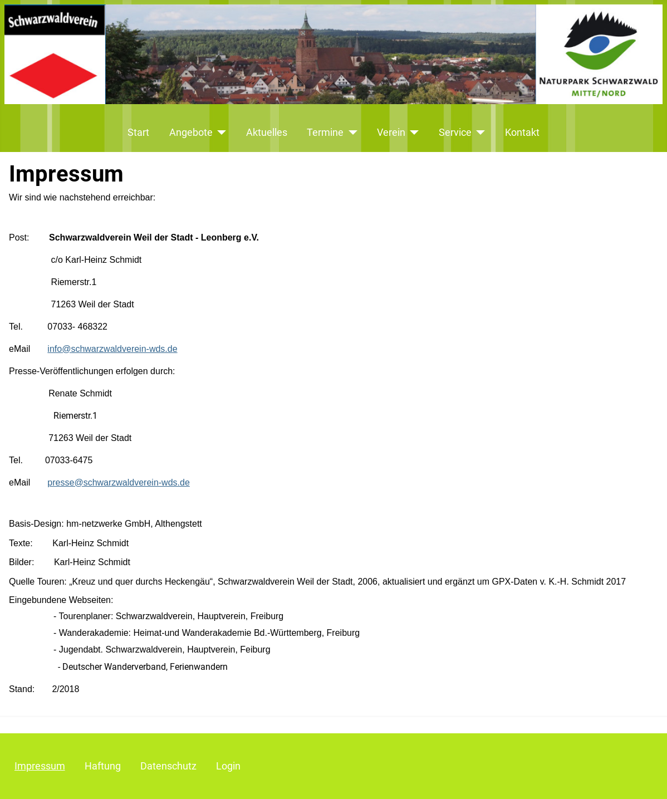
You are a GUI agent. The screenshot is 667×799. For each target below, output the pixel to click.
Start (138, 132)
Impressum (39, 766)
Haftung (103, 766)
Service (455, 132)
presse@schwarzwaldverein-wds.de (118, 482)
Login (228, 766)
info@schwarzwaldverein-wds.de (112, 349)
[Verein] (412, 132)
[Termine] (350, 132)
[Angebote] (220, 132)
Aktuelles (266, 132)
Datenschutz (168, 766)
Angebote (191, 132)
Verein (391, 132)
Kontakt (522, 132)
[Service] (478, 132)
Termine (325, 132)
